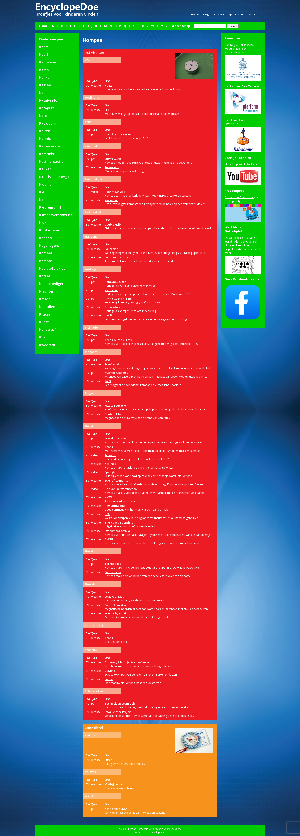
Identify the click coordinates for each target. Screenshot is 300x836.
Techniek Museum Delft (121, 703)
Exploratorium (114, 307)
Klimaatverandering (56, 215)
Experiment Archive (117, 531)
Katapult (46, 108)
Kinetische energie (54, 176)
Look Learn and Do (117, 257)
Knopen (45, 238)
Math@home (113, 784)
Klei (42, 192)
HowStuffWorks (115, 505)
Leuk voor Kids (114, 596)
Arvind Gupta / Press (118, 134)
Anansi (109, 447)
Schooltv (110, 455)
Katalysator (49, 100)
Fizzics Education (116, 405)
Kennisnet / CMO (116, 809)
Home (195, 14)
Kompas (46, 260)
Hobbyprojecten (115, 282)
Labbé (109, 679)
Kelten (44, 131)
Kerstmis (46, 153)
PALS (108, 381)
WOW (108, 497)
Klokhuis (110, 463)
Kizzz (108, 85)
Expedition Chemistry (239, 197)
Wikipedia (111, 200)
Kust (43, 337)
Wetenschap (181, 26)
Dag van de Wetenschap (121, 489)
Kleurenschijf (50, 207)
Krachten (46, 291)
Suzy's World (113, 159)
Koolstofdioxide (52, 268)
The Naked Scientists (119, 522)
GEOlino (110, 315)
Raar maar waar (115, 191)
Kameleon (47, 62)
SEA (107, 110)
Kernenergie (49, 146)
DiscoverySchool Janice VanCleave (127, 662)
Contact (252, 14)
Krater (44, 299)
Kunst (44, 322)
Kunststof (47, 329)
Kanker (45, 77)
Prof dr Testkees (116, 438)
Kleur (43, 199)
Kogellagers (49, 245)
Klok (42, 222)
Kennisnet (111, 290)
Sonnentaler (113, 572)
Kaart (43, 54)
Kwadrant (47, 344)
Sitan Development (155, 832)
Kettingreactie (51, 161)
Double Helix (113, 224)
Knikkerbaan (49, 230)
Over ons (219, 14)
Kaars (44, 47)
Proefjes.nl (112, 364)
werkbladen (232, 241)
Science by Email (116, 613)
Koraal (44, 276)
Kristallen (47, 306)
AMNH (109, 539)
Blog (206, 14)
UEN (107, 514)
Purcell (109, 760)
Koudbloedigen (51, 283)
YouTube (245, 164)
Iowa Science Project (118, 712)
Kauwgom (47, 123)
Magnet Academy (116, 373)
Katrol (44, 115)
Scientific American (117, 480)
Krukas (45, 314)
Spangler (111, 472)
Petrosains (112, 167)
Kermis (45, 138)
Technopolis (113, 564)
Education (111, 249)
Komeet (45, 253)
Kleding (45, 184)
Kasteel (45, 85)
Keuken (45, 169)
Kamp (44, 69)
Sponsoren (236, 14)
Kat (42, 92)
